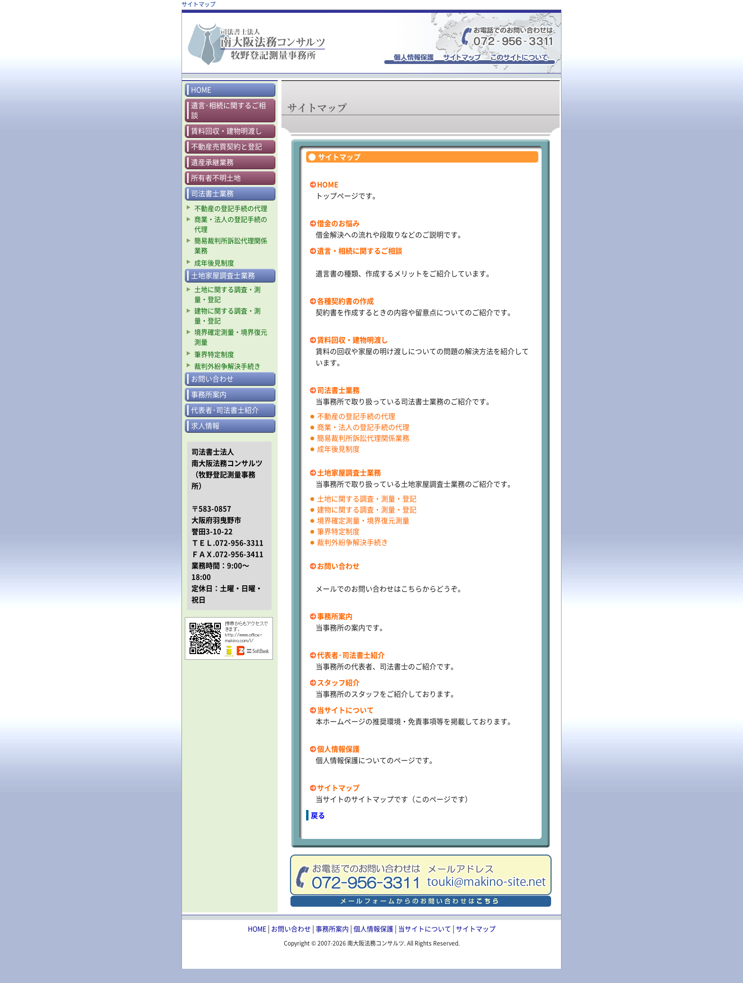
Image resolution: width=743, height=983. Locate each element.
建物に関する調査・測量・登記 (367, 509)
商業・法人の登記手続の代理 (363, 427)
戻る (318, 815)
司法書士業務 (338, 390)
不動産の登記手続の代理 (356, 416)
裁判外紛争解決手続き (352, 542)
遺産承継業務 (212, 162)
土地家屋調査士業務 (349, 472)
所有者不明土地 (216, 178)
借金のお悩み (338, 223)
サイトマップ (338, 788)
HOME (327, 184)
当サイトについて (345, 710)
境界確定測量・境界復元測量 (363, 520)
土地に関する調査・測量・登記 (367, 498)
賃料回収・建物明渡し (352, 340)
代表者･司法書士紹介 (351, 655)
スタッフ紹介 (338, 682)
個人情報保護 (338, 749)
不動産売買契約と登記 (226, 147)
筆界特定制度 (338, 531)
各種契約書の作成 (345, 301)
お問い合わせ (338, 566)
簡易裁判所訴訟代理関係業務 (363, 438)
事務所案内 (335, 616)
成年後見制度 (338, 449)
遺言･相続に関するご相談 (228, 110)
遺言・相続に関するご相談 (359, 251)
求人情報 (205, 426)
